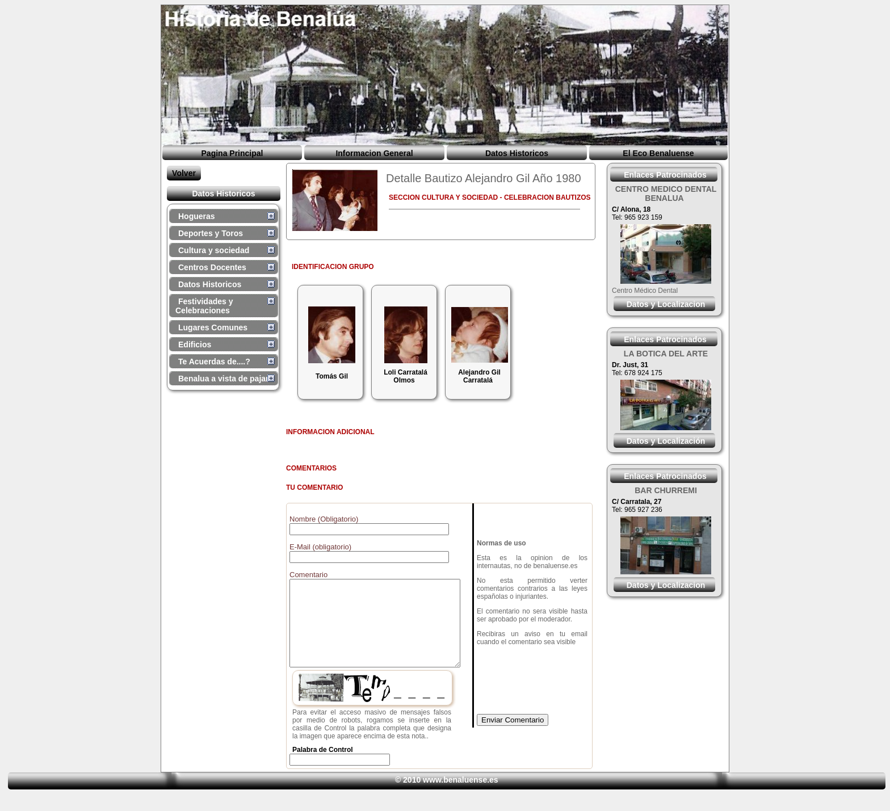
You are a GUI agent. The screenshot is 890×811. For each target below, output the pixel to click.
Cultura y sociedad (213, 250)
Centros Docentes (212, 267)
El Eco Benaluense (658, 153)
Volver (184, 173)
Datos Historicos (516, 153)
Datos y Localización (666, 441)
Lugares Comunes (212, 327)
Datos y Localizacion (666, 304)
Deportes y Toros (210, 233)
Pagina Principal (232, 153)
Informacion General (374, 153)
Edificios (194, 344)
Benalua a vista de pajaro (226, 378)
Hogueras (196, 216)
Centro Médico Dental (645, 291)
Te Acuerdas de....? (214, 361)
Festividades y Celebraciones (204, 306)
